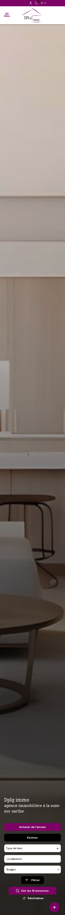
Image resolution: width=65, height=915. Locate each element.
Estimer (32, 843)
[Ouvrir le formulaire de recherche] (32, 885)
